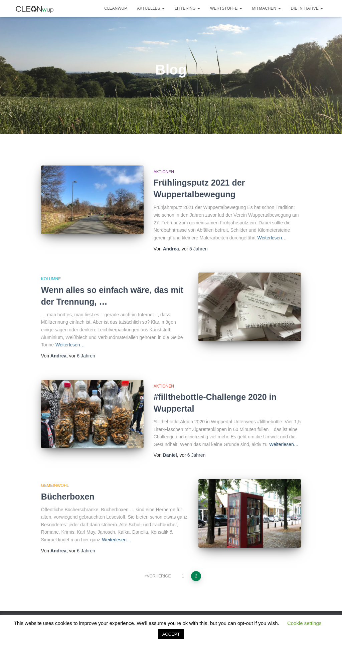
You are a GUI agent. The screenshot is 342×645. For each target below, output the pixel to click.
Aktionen (164, 172)
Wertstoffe (226, 8)
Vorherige (159, 576)
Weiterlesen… (272, 237)
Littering (187, 8)
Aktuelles (151, 8)
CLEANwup (115, 8)
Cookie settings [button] (304, 623)
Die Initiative (307, 8)
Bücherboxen (68, 496)
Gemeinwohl (55, 485)
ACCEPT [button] (171, 634)
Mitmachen (266, 8)
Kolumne (51, 279)
